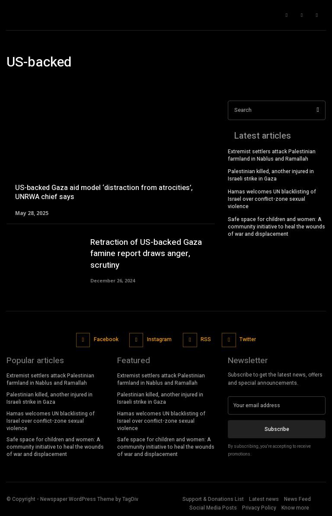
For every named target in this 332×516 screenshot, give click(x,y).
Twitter (247, 339)
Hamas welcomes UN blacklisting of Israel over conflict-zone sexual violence (272, 199)
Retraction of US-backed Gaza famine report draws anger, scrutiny (146, 253)
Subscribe (277, 429)
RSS (206, 339)
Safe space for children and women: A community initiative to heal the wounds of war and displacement (276, 226)
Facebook (106, 339)
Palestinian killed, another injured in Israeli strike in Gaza (271, 175)
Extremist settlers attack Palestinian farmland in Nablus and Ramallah (272, 155)
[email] (277, 405)
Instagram (159, 339)
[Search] (318, 110)
